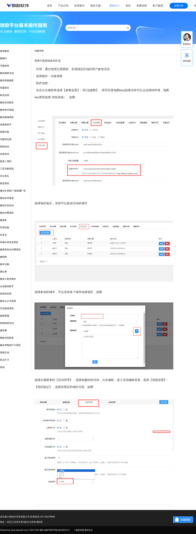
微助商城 (80, 530)
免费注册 (178, 5)
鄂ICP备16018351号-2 (60, 530)
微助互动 (88, 530)
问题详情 (39, 51)
